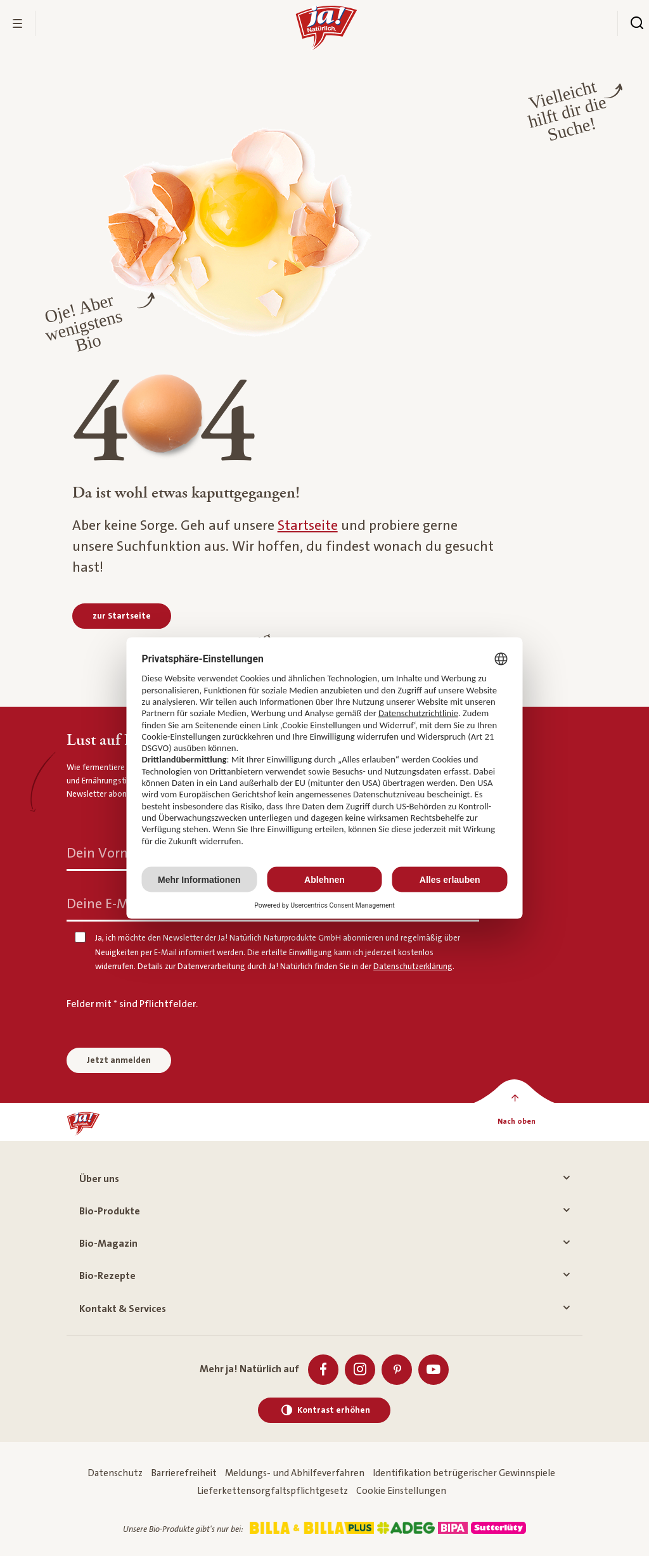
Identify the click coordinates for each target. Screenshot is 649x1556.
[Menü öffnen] (17, 23)
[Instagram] (360, 1369)
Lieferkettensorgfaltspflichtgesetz (272, 1491)
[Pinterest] (397, 1369)
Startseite (308, 526)
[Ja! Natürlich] (83, 1122)
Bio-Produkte (324, 1211)
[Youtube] (433, 1369)
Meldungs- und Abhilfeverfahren (294, 1473)
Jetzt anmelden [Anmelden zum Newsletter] (119, 1060)
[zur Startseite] (121, 616)
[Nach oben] (516, 1122)
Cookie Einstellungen (401, 1491)
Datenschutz (115, 1473)
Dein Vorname (113, 853)
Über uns (324, 1179)
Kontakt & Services (324, 1309)
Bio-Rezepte (324, 1276)
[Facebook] (323, 1369)
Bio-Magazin (324, 1243)
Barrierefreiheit (184, 1473)
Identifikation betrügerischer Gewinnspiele (464, 1473)
